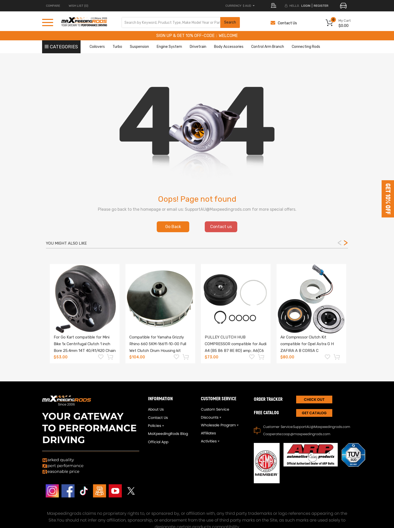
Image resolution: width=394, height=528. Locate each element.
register (321, 5)
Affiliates (208, 433)
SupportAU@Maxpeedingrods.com (321, 426)
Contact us (221, 226)
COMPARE (53, 5)
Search (230, 22)
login (305, 5)
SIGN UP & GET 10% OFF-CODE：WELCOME (197, 35)
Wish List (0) (78, 5)
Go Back (173, 226)
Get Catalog (314, 413)
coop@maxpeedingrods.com (306, 434)
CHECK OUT (314, 399)
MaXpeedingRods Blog (168, 433)
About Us (156, 409)
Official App (158, 441)
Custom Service (215, 409)
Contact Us (284, 23)
